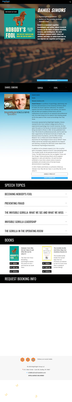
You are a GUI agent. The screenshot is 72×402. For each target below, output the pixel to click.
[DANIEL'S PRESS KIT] (49, 174)
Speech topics (36, 95)
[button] (70, 2)
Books (33, 98)
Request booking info (38, 101)
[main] (52, 10)
